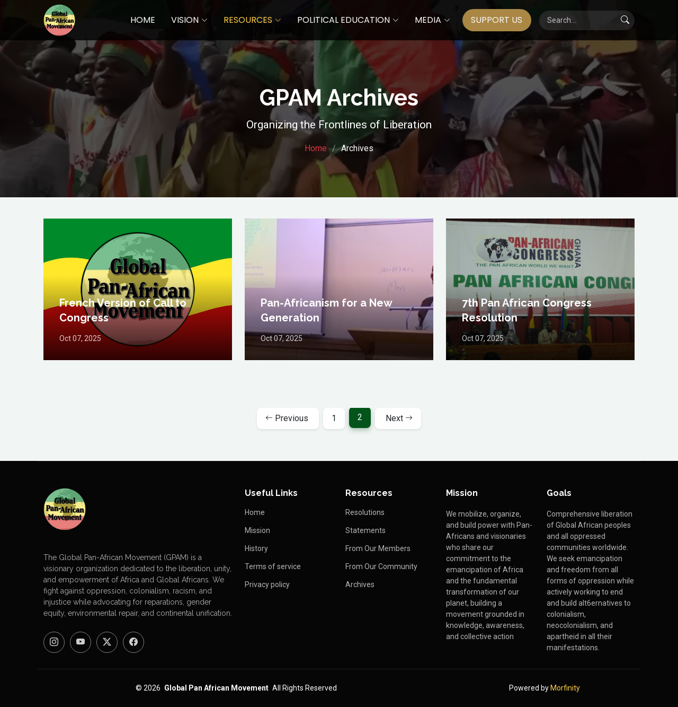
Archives (359, 584)
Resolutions (365, 512)
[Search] (587, 20)
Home (316, 148)
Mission (257, 530)
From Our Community (381, 566)
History (256, 548)
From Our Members (378, 548)
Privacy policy (267, 584)
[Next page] (398, 418)
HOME (142, 20)
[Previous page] (288, 418)
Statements (365, 530)
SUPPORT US (496, 20)
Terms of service (273, 566)
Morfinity (565, 688)
